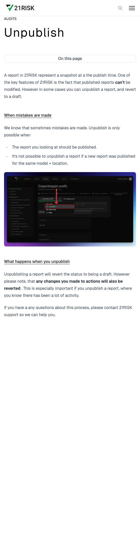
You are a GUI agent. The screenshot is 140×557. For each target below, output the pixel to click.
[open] (132, 8)
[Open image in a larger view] (70, 209)
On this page (70, 58)
